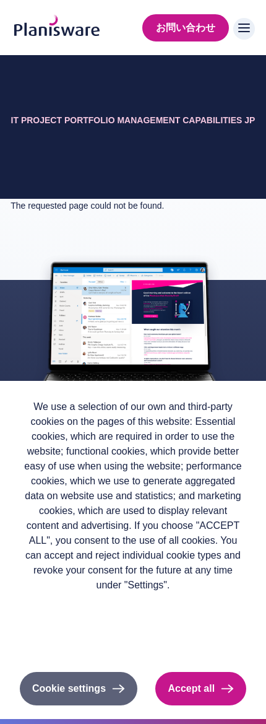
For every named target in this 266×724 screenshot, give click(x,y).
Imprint (133, 622)
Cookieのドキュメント (133, 638)
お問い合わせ (185, 27)
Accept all (191, 688)
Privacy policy (132, 604)
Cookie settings (69, 688)
